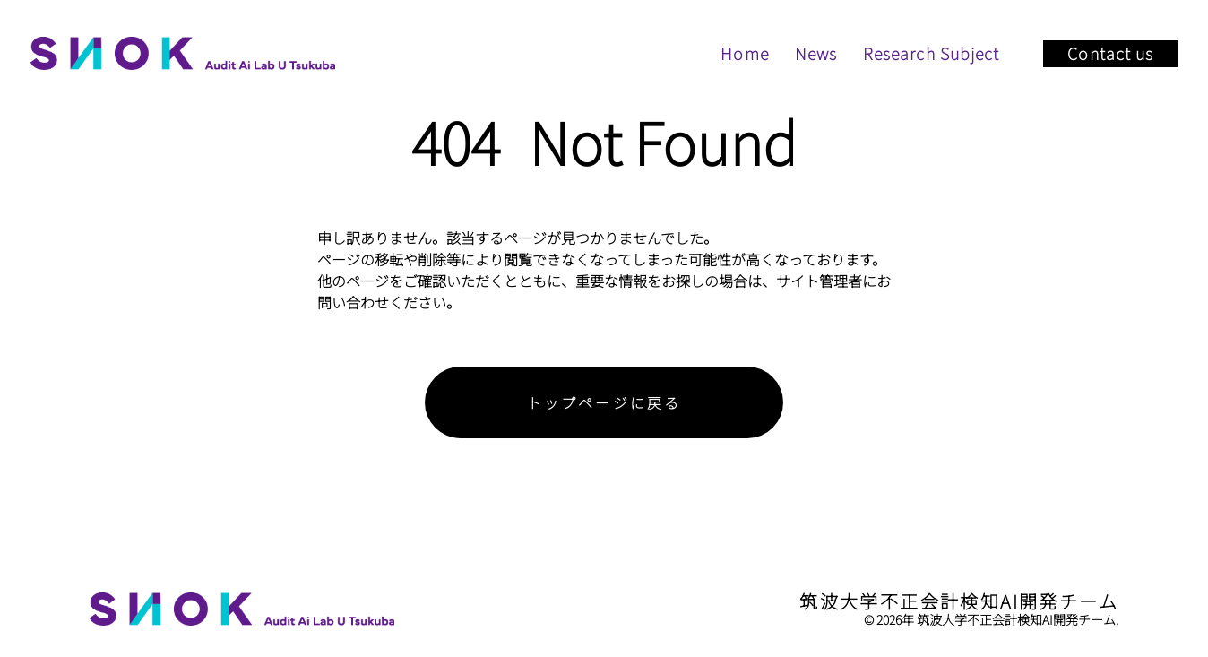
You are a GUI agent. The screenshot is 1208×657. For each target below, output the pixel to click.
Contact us (1110, 53)
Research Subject (931, 53)
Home (744, 53)
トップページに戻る (604, 402)
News (816, 53)
